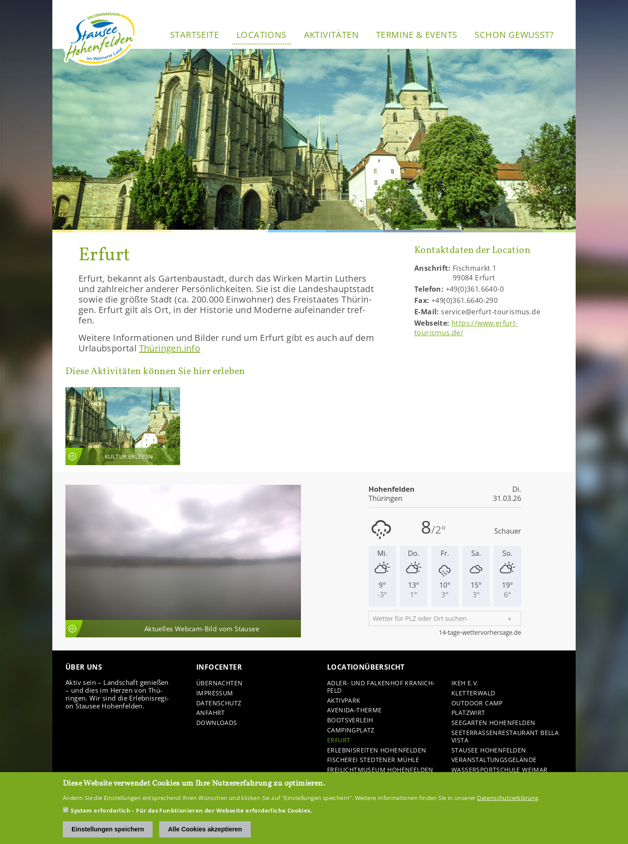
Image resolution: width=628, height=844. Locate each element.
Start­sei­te (194, 35)
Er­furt (338, 740)
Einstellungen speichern (108, 830)
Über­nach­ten (219, 683)
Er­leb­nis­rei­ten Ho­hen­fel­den (376, 750)
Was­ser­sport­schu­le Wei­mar (499, 770)
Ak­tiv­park (344, 700)
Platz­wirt (468, 713)
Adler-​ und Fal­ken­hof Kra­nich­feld (381, 687)
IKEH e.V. (465, 683)
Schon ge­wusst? (514, 35)
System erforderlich (100, 812)
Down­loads (216, 723)
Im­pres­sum (214, 693)
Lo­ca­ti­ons (261, 35)
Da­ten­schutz (218, 703)
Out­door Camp (477, 703)
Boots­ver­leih (350, 720)
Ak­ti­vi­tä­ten (331, 35)
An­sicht (122, 426)
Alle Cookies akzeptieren (205, 830)
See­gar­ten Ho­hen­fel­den (493, 723)
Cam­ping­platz (351, 730)
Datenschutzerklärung (507, 799)
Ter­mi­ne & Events (416, 35)
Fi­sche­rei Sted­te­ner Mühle (373, 760)
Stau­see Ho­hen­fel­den (488, 750)
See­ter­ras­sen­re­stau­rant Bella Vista (505, 736)
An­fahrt (210, 713)
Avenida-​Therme (354, 710)
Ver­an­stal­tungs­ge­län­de (493, 760)
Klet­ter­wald (473, 693)
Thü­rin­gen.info (170, 348)
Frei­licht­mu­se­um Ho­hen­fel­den (380, 770)
